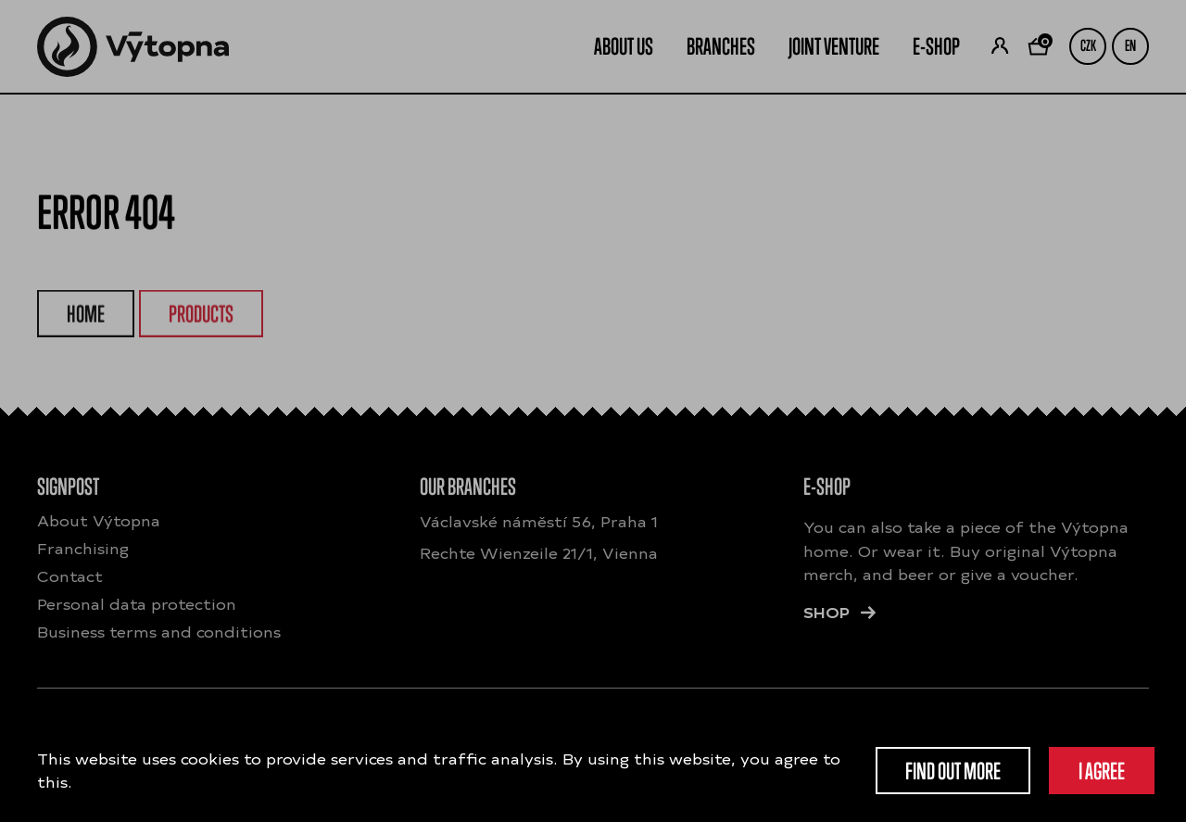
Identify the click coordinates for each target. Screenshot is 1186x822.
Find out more (953, 770)
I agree (1102, 770)
